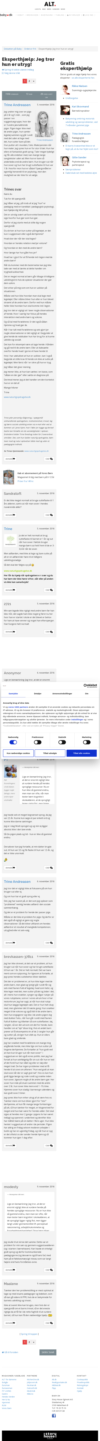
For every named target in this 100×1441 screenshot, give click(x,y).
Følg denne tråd (11, 73)
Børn (49, 9)
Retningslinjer (82, 1385)
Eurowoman (7, 1388)
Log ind (88, 15)
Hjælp (79, 1391)
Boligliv (5, 1382)
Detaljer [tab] (37, 693)
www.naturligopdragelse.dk (17, 397)
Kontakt (80, 1388)
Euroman (6, 1385)
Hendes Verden (8, 1396)
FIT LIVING (6, 1391)
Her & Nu (6, 1399)
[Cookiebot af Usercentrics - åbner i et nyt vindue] (85, 686)
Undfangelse (71, 98)
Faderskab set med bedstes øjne (81, 172)
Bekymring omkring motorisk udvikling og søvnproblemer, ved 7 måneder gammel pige (81, 122)
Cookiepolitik (82, 1379)
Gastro (5, 1394)
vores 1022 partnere (18, 707)
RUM (4, 1405)
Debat (21, 15)
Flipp (54, 1388)
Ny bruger (73, 15)
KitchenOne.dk (33, 1379)
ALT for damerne (9, 1379)
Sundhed (56, 9)
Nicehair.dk (31, 1385)
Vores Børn (6, 1408)
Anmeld (10, 459)
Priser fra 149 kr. (26, 481)
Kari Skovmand (80, 106)
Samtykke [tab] (13, 693)
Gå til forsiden (10, 1352)
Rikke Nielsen (79, 86)
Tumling (60, 15)
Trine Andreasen (17, 105)
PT (6, 760)
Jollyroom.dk (32, 1382)
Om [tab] (86, 693)
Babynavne (47, 15)
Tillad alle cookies (81, 753)
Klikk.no (30, 1394)
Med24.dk (31, 1391)
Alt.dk (54, 1379)
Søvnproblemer (73, 169)
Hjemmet (6, 1402)
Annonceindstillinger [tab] (62, 693)
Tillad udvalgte (50, 753)
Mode (63, 9)
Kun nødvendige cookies (18, 753)
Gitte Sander (79, 157)
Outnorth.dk (32, 1388)
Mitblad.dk (56, 1385)
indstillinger (77, 719)
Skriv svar (48, 1352)
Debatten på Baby (13, 48)
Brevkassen (32, 15)
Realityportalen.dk (59, 1382)
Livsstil (38, 9)
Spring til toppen (29, 1334)
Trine (8, 529)
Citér (49, 459)
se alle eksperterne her (83, 77)
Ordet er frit (30, 48)
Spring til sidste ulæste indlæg (18, 69)
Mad (44, 9)
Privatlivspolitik (83, 1382)
